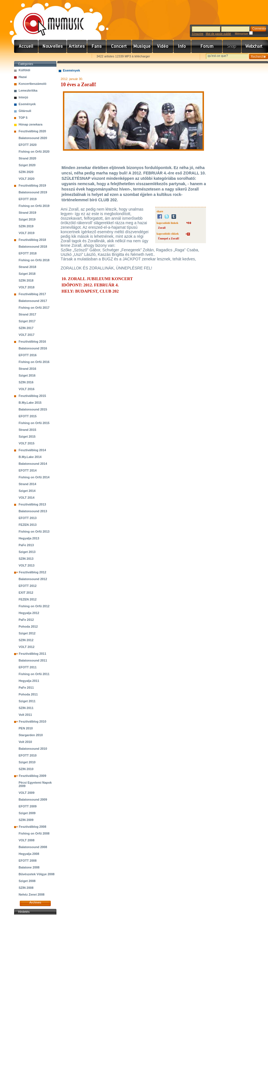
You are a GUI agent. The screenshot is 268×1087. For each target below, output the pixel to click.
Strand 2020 (27, 158)
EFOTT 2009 (28, 806)
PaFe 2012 (26, 619)
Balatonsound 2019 (33, 192)
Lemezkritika (28, 90)
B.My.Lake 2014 (30, 457)
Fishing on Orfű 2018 (34, 260)
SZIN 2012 (26, 640)
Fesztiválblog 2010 (32, 721)
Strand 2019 (27, 212)
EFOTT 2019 (28, 199)
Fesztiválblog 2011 (32, 653)
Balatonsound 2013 (33, 511)
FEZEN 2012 (28, 599)
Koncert (119, 46)
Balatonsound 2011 (33, 660)
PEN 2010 (26, 728)
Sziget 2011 (27, 701)
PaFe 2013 (26, 545)
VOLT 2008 (26, 840)
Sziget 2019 (27, 219)
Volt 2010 (25, 742)
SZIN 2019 (26, 226)
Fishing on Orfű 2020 (34, 151)
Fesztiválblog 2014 (32, 450)
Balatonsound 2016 (33, 348)
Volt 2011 (25, 714)
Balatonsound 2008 (33, 847)
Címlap (26, 46)
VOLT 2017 (26, 334)
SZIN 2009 (26, 820)
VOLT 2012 (26, 647)
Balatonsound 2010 (33, 748)
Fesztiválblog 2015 (32, 395)
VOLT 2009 (26, 792)
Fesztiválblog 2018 (32, 239)
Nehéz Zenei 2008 (32, 894)
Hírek (52, 46)
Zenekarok (77, 46)
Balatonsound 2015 (33, 409)
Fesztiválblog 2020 (32, 131)
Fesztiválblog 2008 (32, 826)
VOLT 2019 (26, 233)
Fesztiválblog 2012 (32, 572)
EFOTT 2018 (28, 253)
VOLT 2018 (26, 287)
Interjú (23, 97)
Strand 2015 (27, 429)
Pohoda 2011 (28, 694)
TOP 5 (23, 117)
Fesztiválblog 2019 (32, 185)
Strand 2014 (27, 484)
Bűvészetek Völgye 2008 (36, 874)
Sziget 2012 (27, 633)
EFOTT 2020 (28, 144)
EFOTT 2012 (28, 585)
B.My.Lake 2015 (30, 402)
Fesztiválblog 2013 (32, 504)
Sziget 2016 (27, 375)
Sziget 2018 (27, 273)
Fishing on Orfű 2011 (34, 674)
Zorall (162, 227)
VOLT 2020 (26, 178)
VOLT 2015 (26, 443)
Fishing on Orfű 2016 (34, 362)
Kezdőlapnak (49, 57)
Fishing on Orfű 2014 (34, 477)
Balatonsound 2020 (33, 138)
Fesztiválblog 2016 (32, 341)
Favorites (25, 57)
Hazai (23, 77)
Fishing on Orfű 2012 (34, 606)
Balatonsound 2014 (33, 463)
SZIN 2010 (26, 769)
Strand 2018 (27, 267)
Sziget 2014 (27, 490)
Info (182, 46)
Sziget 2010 (27, 762)
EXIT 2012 (26, 592)
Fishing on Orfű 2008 (34, 833)
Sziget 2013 (27, 552)
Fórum (207, 46)
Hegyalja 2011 (29, 680)
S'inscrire (197, 33)
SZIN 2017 (26, 328)
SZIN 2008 (26, 887)
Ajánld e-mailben (73, 57)
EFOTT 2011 (28, 667)
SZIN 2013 (26, 558)
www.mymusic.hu (48, 18)
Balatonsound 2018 (33, 246)
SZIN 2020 (26, 172)
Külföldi (24, 70)
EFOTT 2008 (28, 860)
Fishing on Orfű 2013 (34, 531)
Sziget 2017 (27, 321)
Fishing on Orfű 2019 (34, 206)
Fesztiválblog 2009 (32, 775)
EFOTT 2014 (28, 470)
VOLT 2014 (26, 497)
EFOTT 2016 (28, 355)
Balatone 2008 (29, 867)
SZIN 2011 (26, 708)
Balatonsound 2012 (33, 579)
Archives (35, 902)
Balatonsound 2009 (33, 799)
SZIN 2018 (26, 280)
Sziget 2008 (27, 881)
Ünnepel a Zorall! (168, 238)
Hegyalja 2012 (29, 613)
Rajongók (96, 46)
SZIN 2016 (26, 382)
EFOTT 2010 (28, 755)
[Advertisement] (35, 1001)
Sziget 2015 (27, 436)
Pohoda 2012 (28, 626)
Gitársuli (25, 111)
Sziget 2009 (27, 813)
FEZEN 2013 (28, 524)
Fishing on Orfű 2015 (34, 423)
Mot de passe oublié (218, 33)
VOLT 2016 (26, 389)
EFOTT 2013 (28, 518)
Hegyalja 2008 (29, 853)
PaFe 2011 (26, 687)
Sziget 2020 (27, 165)
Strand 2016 (27, 368)
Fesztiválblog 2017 (32, 294)
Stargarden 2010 (31, 735)
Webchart (254, 46)
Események (27, 104)
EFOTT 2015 (28, 416)
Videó (163, 46)
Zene (142, 46)
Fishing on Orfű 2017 (34, 307)
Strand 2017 (27, 314)
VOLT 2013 (26, 565)
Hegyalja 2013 (29, 538)
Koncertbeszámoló (32, 83)
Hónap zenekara (30, 124)
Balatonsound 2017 (33, 300)
